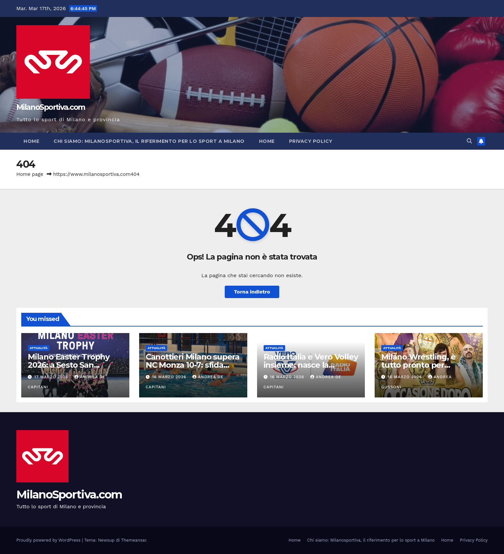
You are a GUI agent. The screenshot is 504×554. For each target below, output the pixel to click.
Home (31, 141)
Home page (29, 174)
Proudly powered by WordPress (49, 540)
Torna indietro (252, 292)
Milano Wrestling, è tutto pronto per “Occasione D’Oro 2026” (426, 365)
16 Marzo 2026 (170, 377)
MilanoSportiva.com (50, 107)
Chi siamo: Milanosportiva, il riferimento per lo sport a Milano (149, 141)
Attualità (38, 348)
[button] (469, 141)
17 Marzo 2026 (52, 377)
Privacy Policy (311, 141)
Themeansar (133, 540)
